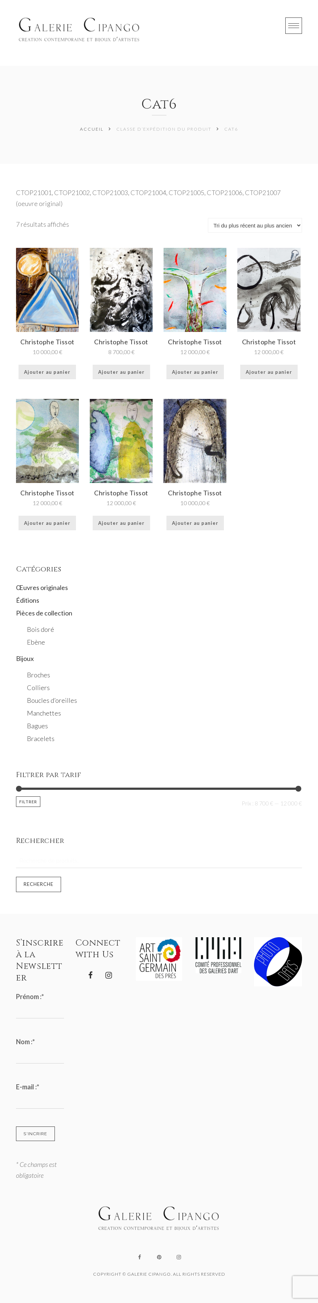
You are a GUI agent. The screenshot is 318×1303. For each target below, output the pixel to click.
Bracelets (41, 738)
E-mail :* (27, 1087)
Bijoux (25, 658)
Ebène (36, 642)
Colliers (38, 688)
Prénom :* (30, 997)
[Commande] (255, 225)
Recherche (38, 884)
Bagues (37, 726)
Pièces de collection (44, 613)
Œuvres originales (42, 587)
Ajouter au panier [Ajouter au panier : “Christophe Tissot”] (47, 372)
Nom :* (25, 1042)
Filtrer (28, 801)
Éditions (27, 600)
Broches (38, 675)
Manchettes (44, 713)
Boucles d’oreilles (52, 700)
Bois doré (40, 629)
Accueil (92, 129)
